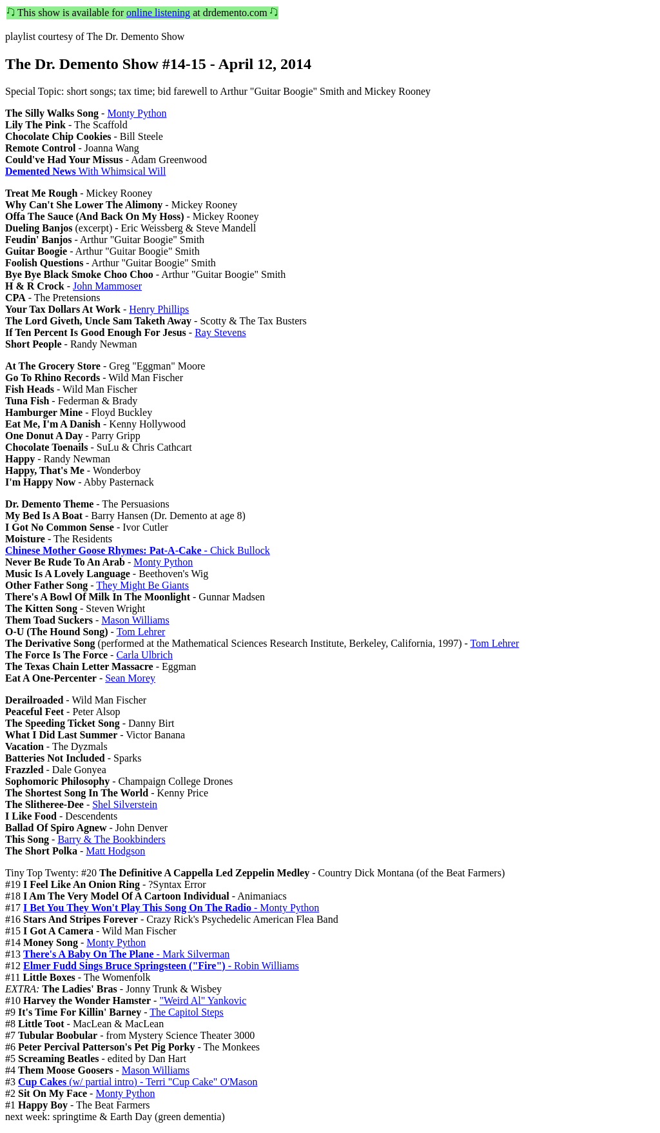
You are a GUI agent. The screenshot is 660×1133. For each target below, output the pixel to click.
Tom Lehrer (141, 631)
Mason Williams (135, 620)
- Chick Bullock (137, 550)
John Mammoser (107, 286)
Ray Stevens (220, 332)
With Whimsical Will (85, 171)
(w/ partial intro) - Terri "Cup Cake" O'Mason (137, 1081)
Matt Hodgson (115, 850)
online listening (158, 12)
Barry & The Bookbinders (111, 839)
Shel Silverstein (124, 804)
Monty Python (136, 113)
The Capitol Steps (187, 1012)
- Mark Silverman (126, 954)
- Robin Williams (161, 965)
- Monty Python (171, 907)
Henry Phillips (159, 309)
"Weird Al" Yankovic (202, 1000)
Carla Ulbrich (144, 654)
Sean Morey (130, 678)
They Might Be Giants (142, 585)
